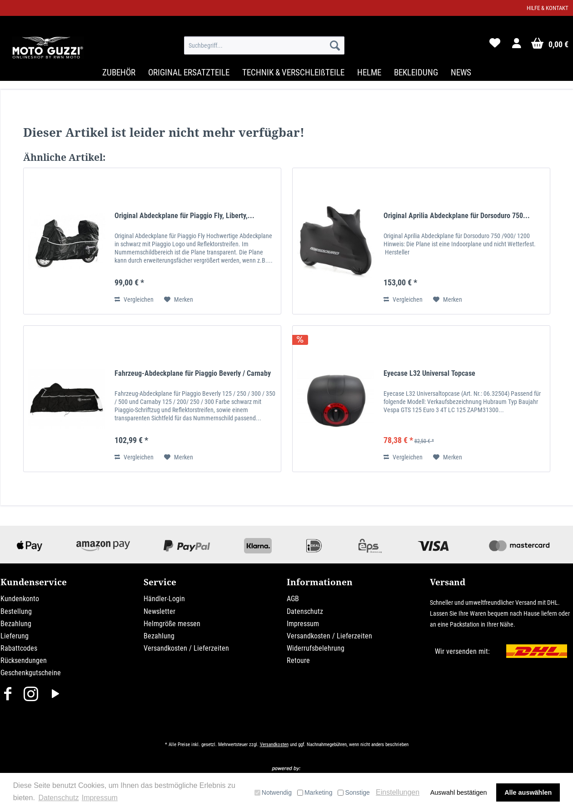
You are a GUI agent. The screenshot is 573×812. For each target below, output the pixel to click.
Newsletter (159, 611)
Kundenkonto (19, 598)
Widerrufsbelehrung (315, 648)
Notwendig (273, 792)
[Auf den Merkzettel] (178, 299)
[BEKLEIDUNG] (416, 72)
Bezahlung (15, 623)
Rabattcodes (18, 648)
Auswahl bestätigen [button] (458, 792)
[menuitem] (264, 45)
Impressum (303, 623)
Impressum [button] (100, 798)
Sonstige (353, 792)
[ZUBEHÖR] (119, 72)
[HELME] (369, 72)
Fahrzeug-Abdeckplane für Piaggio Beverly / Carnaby (193, 373)
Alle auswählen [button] (528, 792)
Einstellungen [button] (397, 792)
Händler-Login (164, 598)
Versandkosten (274, 744)
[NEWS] (461, 72)
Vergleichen (134, 299)
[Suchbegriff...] (264, 45)
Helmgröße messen (172, 623)
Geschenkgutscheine (30, 672)
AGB (293, 598)
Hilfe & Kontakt (547, 8)
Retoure (298, 660)
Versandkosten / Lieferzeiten (186, 648)
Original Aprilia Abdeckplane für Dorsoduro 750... (457, 215)
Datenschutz (305, 611)
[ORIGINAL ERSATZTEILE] (189, 72)
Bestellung (16, 611)
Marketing (314, 792)
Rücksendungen (23, 660)
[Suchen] (334, 45)
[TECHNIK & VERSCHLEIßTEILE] (293, 72)
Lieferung (14, 636)
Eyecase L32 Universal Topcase (429, 373)
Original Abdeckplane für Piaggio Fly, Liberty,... (184, 215)
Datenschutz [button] (58, 798)
